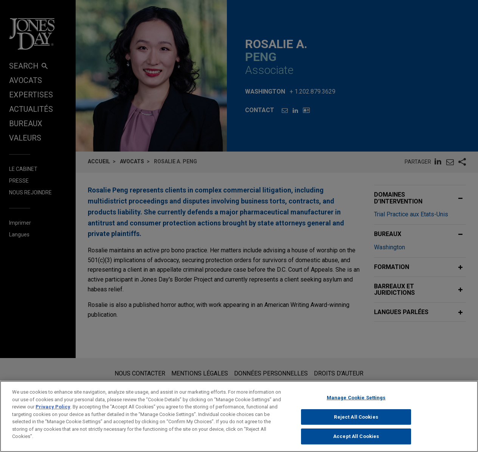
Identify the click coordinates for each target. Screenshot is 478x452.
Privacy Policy (53, 407)
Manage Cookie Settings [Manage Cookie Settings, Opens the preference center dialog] (356, 397)
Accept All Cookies (356, 436)
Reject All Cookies (356, 417)
